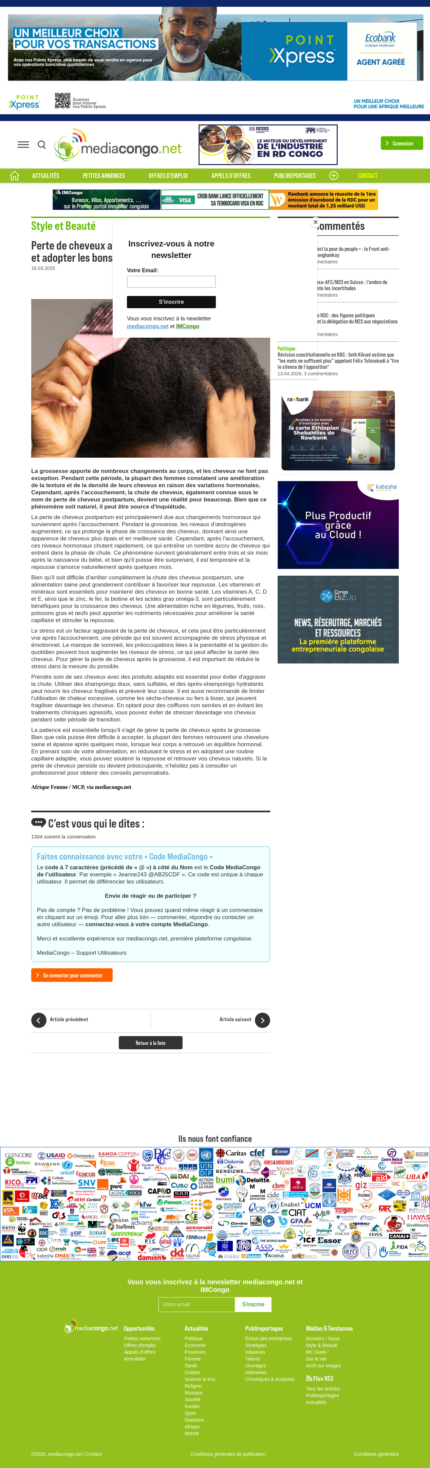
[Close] (316, 222)
